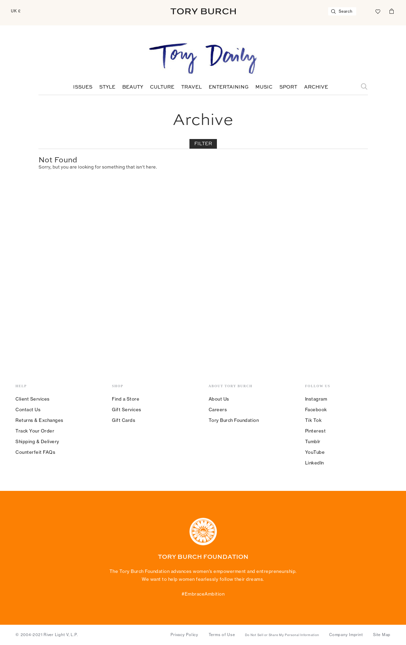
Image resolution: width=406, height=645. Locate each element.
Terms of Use (222, 634)
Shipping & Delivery (37, 441)
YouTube (315, 452)
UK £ (16, 11)
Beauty (132, 87)
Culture (162, 87)
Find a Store (125, 399)
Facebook (316, 409)
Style (107, 87)
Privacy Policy (184, 634)
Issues (82, 87)
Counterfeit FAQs (35, 452)
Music (263, 87)
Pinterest (315, 431)
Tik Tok (313, 420)
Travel (191, 87)
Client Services (32, 399)
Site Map (382, 634)
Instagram (316, 399)
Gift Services (126, 409)
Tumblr (313, 441)
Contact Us (27, 409)
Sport (288, 87)
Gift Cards (123, 420)
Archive (316, 87)
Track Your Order (34, 431)
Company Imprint (346, 634)
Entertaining (228, 87)
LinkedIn (314, 462)
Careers (218, 409)
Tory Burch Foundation (234, 420)
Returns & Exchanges (39, 420)
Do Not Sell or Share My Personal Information (282, 635)
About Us (219, 399)
